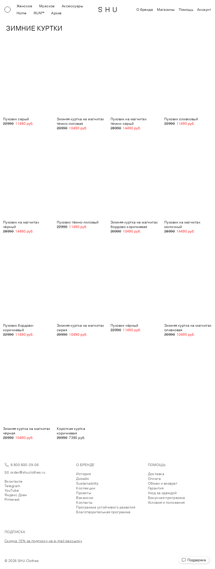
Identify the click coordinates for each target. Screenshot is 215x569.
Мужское (47, 6)
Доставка (156, 474)
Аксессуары (72, 6)
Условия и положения (166, 502)
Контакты (84, 502)
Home (22, 13)
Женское (24, 6)
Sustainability (87, 483)
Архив (56, 13)
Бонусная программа (166, 497)
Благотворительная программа (103, 512)
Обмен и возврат (162, 483)
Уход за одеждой (162, 493)
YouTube (12, 490)
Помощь (186, 9)
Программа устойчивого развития (105, 507)
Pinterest (12, 499)
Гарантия (156, 488)
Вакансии (84, 497)
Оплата (154, 478)
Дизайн (82, 478)
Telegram (12, 486)
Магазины (166, 9)
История (83, 474)
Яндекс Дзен (16, 495)
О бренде (144, 9)
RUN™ (39, 13)
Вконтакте (14, 481)
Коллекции (85, 488)
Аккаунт (204, 9)
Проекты (83, 493)
